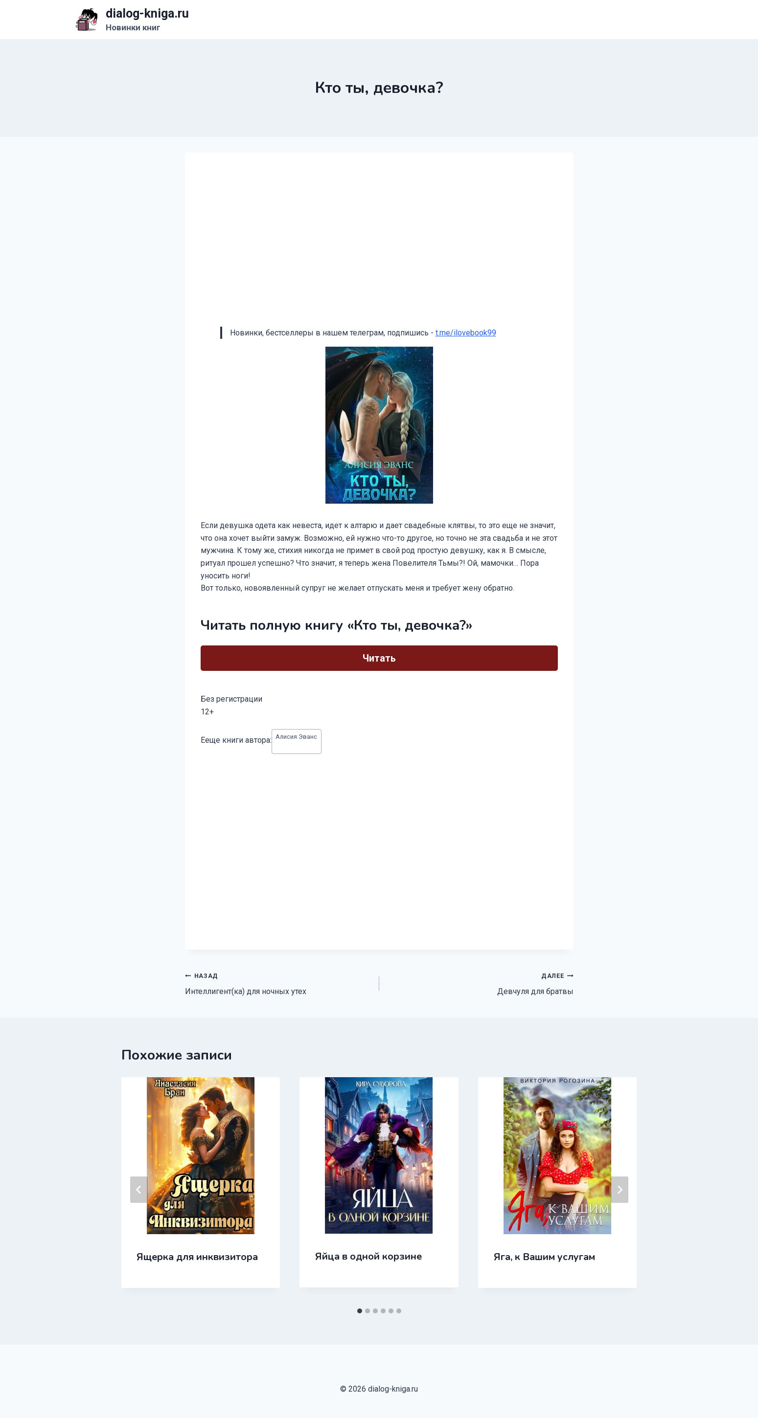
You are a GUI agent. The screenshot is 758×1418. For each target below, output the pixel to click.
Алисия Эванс (296, 736)
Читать (379, 658)
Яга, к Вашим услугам (544, 1256)
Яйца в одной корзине (368, 1256)
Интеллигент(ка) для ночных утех (278, 983)
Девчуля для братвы (480, 983)
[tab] (359, 1310)
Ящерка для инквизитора (197, 1256)
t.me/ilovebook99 (466, 332)
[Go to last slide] (139, 1189)
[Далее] (619, 1189)
